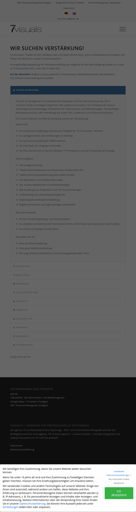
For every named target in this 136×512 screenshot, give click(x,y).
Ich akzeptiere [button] (119, 491)
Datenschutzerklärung (32, 501)
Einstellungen (11, 505)
